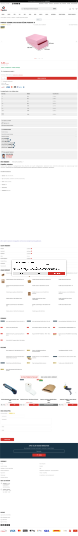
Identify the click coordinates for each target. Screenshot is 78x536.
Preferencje (39, 273)
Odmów (21, 273)
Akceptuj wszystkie (57, 273)
